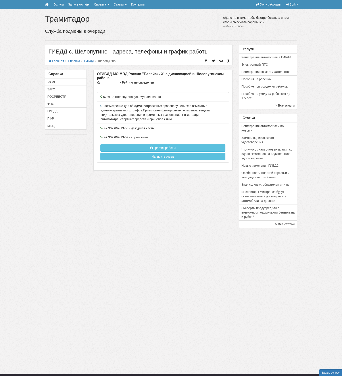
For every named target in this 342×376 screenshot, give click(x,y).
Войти (292, 4)
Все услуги (285, 105)
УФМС (51, 82)
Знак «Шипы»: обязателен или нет (266, 184)
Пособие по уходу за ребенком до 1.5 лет (266, 96)
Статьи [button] (120, 4)
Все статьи (285, 224)
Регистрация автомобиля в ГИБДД (266, 57)
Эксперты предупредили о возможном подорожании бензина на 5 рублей (268, 212)
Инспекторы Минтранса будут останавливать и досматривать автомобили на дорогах (264, 196)
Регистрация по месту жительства (266, 72)
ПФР (50, 118)
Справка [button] (101, 4)
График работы (163, 148)
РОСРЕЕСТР (56, 96)
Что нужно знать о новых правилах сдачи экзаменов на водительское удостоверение (267, 154)
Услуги (59, 4)
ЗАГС (51, 89)
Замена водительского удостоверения (258, 140)
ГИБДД (52, 111)
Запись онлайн (79, 4)
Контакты (137, 4)
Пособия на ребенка (256, 79)
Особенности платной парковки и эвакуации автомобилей (266, 175)
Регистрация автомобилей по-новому (263, 128)
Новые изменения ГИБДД (260, 165)
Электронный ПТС (255, 64)
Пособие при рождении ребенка (265, 86)
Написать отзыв (163, 156)
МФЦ (51, 126)
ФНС (50, 104)
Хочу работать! (269, 4)
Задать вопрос (331, 372)
